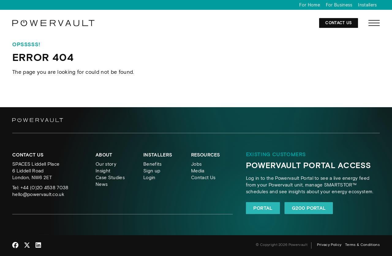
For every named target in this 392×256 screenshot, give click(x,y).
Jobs (196, 164)
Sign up (151, 171)
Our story (106, 164)
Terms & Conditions (362, 245)
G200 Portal (309, 208)
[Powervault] (53, 27)
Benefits (152, 164)
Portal (263, 208)
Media (198, 171)
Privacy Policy (329, 245)
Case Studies (110, 177)
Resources (205, 155)
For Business (339, 5)
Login (149, 177)
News (101, 184)
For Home (309, 5)
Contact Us (338, 25)
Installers (367, 5)
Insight (103, 171)
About (104, 155)
